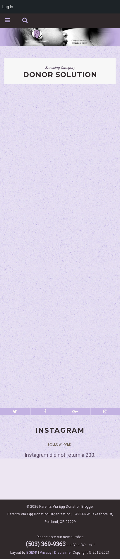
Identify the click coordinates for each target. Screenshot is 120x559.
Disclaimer (63, 553)
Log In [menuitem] (7, 6)
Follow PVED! (60, 444)
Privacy (46, 553)
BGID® (31, 553)
